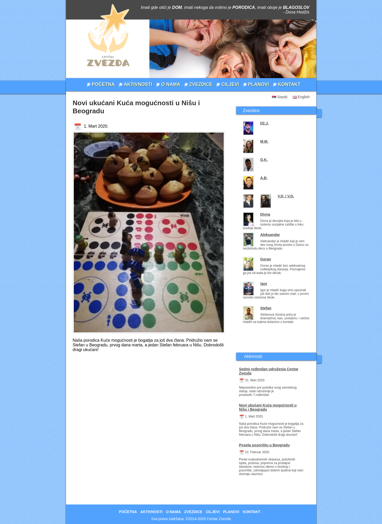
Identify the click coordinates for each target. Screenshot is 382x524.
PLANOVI (258, 84)
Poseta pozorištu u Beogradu (264, 445)
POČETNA (103, 84)
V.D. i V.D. (286, 196)
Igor (263, 284)
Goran (265, 259)
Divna (265, 214)
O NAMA (170, 84)
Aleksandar (270, 235)
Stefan (265, 308)
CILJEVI (230, 84)
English (304, 97)
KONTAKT (289, 84)
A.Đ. (264, 178)
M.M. (264, 141)
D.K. (264, 160)
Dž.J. (264, 123)
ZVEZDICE (201, 84)
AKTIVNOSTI (138, 84)
